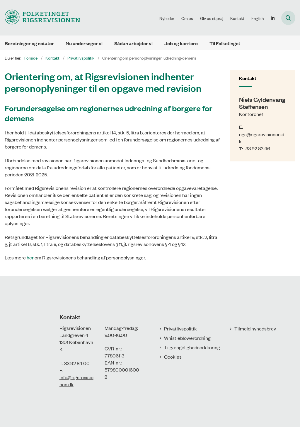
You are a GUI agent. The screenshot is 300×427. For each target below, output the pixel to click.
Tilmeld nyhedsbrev (255, 328)
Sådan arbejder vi (133, 43)
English (257, 18)
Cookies (173, 356)
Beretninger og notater (29, 43)
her (30, 257)
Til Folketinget (224, 43)
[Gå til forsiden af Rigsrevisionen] (40, 17)
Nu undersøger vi (84, 43)
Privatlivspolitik (180, 328)
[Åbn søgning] (288, 18)
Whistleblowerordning (187, 338)
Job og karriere (181, 43)
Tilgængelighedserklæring (192, 347)
